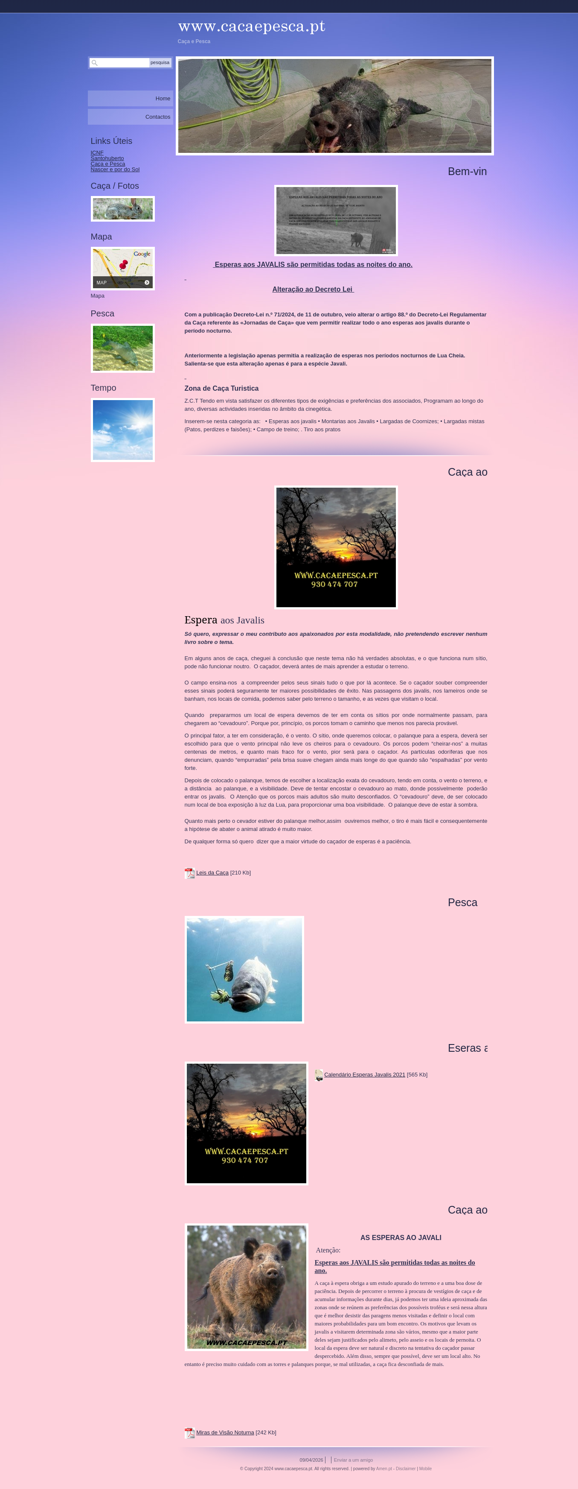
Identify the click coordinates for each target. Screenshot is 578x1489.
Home (163, 98)
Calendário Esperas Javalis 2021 (364, 1074)
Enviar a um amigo (353, 1460)
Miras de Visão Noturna (225, 1432)
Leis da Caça (212, 872)
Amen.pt (384, 1468)
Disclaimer (406, 1468)
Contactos (158, 117)
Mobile (425, 1468)
